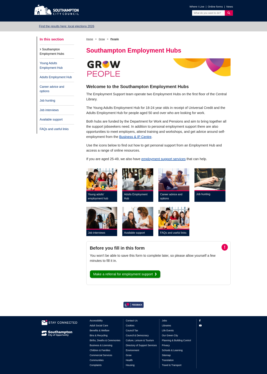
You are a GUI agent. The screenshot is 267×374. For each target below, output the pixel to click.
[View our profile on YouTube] (212, 325)
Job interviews (49, 110)
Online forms (215, 6)
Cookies (130, 325)
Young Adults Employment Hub (51, 65)
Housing (130, 365)
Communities (97, 360)
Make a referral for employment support (123, 274)
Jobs (164, 320)
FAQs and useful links (54, 129)
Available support (51, 119)
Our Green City (170, 335)
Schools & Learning (172, 350)
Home (89, 39)
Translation (168, 360)
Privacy (166, 345)
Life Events (168, 330)
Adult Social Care (99, 325)
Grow (102, 39)
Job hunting (47, 100)
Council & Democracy (137, 335)
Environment (132, 350)
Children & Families (100, 350)
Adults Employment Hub (56, 77)
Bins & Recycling (99, 335)
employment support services (163, 159)
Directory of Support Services (141, 345)
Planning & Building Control (176, 340)
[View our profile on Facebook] (212, 320)
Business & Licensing (101, 345)
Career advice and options (52, 89)
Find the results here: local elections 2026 (66, 26)
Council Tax (132, 330)
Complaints (96, 365)
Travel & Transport (172, 365)
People (115, 39)
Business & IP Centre (135, 137)
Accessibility (96, 320)
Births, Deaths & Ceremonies (105, 340)
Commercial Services (101, 355)
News (229, 6)
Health (129, 360)
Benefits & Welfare (99, 330)
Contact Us (132, 320)
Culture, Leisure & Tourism (140, 340)
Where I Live (197, 6)
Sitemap (166, 355)
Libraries (166, 325)
